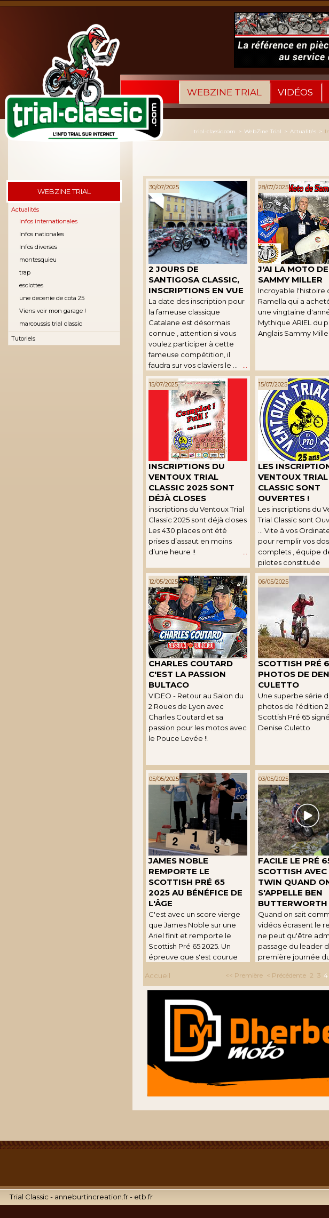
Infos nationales (41, 234)
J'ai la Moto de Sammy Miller (293, 274)
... (244, 365)
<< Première (244, 975)
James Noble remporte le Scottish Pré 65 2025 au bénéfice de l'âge (195, 882)
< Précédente (286, 975)
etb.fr (143, 1196)
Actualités (25, 209)
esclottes (31, 285)
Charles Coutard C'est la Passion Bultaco (190, 674)
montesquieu (38, 259)
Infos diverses (38, 247)
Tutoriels (23, 338)
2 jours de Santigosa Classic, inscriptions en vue (196, 279)
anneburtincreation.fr (91, 1196)
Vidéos (295, 92)
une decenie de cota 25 (51, 298)
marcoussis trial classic (50, 323)
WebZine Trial (224, 92)
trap (24, 272)
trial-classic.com (215, 131)
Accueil (157, 975)
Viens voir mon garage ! (52, 310)
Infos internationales (48, 221)
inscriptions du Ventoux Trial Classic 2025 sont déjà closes (191, 482)
